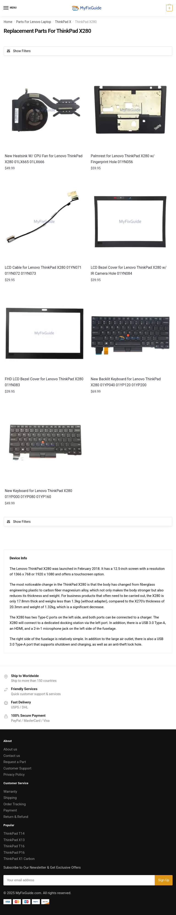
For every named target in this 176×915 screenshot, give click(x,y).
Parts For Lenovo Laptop (33, 22)
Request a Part (14, 762)
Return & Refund (15, 817)
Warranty (10, 791)
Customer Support (17, 768)
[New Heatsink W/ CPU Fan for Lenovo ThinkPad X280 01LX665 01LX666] (44, 110)
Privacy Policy (14, 774)
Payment (10, 810)
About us (10, 749)
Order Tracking (14, 804)
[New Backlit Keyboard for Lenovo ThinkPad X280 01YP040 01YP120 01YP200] (130, 333)
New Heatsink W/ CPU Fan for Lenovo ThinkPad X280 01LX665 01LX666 (43, 159)
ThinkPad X (63, 22)
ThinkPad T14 (14, 833)
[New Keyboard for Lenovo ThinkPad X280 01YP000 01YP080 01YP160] (44, 445)
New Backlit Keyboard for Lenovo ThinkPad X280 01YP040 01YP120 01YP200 (126, 382)
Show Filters (18, 51)
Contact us (11, 756)
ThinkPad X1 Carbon (19, 859)
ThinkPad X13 (14, 840)
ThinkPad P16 (14, 853)
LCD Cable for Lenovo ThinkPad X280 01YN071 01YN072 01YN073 (43, 270)
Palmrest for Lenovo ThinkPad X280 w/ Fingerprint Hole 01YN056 (122, 159)
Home (8, 22)
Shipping (10, 798)
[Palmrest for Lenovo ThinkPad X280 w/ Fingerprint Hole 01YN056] (130, 110)
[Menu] (10, 8)
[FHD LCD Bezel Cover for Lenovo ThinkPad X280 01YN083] (44, 333)
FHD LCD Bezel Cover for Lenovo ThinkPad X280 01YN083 (44, 382)
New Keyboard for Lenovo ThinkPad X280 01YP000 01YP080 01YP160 (38, 494)
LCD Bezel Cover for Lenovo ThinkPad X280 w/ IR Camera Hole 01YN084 (128, 270)
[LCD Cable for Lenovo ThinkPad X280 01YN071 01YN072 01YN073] (44, 221)
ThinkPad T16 (14, 846)
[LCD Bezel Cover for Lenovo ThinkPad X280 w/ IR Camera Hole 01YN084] (130, 221)
